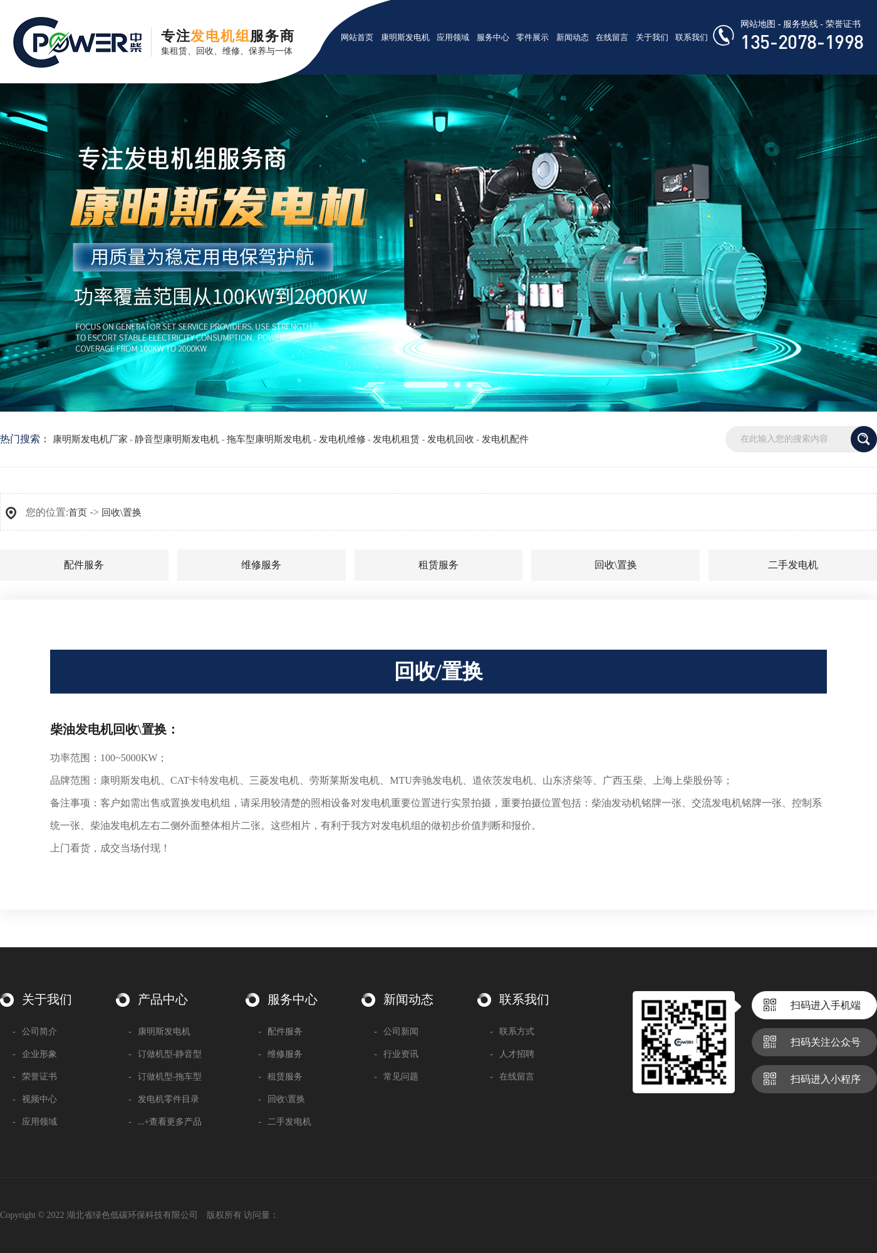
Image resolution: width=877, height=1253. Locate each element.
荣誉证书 (843, 24)
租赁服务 (438, 564)
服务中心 (493, 37)
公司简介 (35, 1031)
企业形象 (35, 1054)
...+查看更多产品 (165, 1121)
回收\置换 (121, 512)
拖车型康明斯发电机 (269, 439)
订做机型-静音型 (165, 1054)
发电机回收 (450, 439)
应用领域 (453, 37)
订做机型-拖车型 (165, 1076)
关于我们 (652, 37)
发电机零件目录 (163, 1099)
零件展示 (532, 37)
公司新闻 (396, 1031)
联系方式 (512, 1031)
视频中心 (35, 1099)
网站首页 (357, 37)
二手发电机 (793, 564)
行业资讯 (396, 1054)
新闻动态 (572, 37)
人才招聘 (512, 1054)
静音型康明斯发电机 (177, 439)
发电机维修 (342, 439)
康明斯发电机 (405, 37)
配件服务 (84, 564)
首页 (77, 512)
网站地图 (758, 24)
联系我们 (691, 37)
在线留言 (612, 37)
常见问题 (396, 1076)
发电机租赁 (396, 439)
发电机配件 (505, 439)
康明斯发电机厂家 (90, 439)
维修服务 (261, 564)
